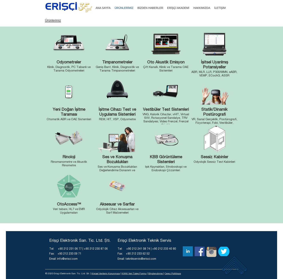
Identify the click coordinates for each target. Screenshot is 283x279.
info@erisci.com (67, 259)
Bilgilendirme (155, 273)
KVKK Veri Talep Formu (134, 273)
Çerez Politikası (172, 273)
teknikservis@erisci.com (140, 259)
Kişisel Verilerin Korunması (106, 273)
